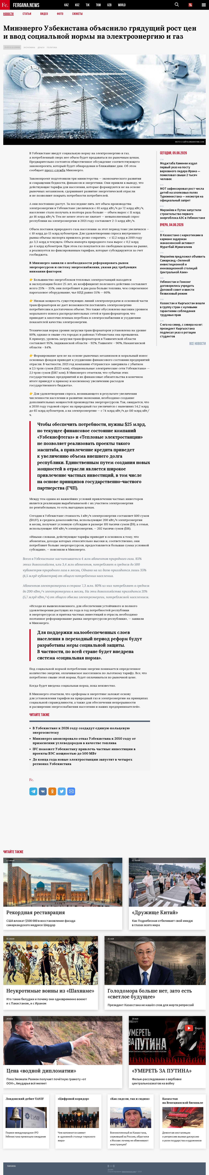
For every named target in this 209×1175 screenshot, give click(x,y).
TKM (98, 5)
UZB (109, 5)
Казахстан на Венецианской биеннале (182, 1100)
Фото (60, 14)
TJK (87, 5)
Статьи (27, 14)
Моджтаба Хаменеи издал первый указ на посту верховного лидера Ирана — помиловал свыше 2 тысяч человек (180, 171)
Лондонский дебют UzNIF (25, 1099)
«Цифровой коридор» (73, 1099)
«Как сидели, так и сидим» (130, 1099)
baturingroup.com (129, 1171)
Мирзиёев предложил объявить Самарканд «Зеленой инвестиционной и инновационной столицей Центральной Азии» (182, 264)
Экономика (29, 47)
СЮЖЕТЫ (77, 14)
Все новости (197, 343)
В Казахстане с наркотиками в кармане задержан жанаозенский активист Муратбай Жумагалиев (181, 241)
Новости (8, 14)
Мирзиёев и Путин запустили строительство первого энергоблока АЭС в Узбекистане (182, 214)
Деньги (41, 47)
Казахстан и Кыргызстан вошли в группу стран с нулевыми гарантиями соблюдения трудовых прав (182, 309)
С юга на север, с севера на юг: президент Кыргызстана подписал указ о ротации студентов (181, 330)
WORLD (122, 5)
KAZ (66, 5)
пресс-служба (55, 170)
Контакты (11, 1165)
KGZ (77, 5)
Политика (52, 47)
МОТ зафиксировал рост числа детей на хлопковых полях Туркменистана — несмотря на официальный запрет (182, 194)
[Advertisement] (104, 825)
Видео (44, 14)
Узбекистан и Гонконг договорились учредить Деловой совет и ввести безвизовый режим (177, 287)
